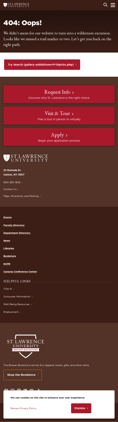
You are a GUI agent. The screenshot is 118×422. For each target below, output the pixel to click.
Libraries (8, 248)
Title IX (7, 288)
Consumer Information (16, 296)
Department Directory (16, 233)
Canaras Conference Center (20, 271)
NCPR (6, 264)
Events (7, 217)
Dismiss (79, 408)
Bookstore (9, 256)
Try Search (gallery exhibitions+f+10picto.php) (41, 64)
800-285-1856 (11, 182)
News (6, 240)
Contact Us (10, 189)
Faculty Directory (13, 225)
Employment (10, 312)
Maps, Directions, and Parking (21, 196)
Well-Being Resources (16, 304)
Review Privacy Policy (23, 408)
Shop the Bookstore (21, 374)
